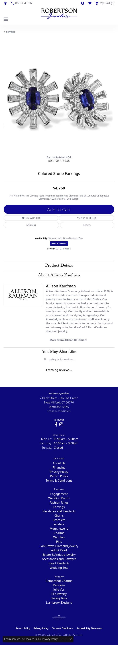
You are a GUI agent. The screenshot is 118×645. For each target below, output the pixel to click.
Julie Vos (59, 589)
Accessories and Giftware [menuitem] (59, 559)
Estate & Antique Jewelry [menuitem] (59, 555)
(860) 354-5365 (59, 161)
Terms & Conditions (59, 480)
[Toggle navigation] (6, 19)
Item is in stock (59, 243)
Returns (87, 225)
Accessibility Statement (89, 628)
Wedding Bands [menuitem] (59, 498)
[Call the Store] (59, 407)
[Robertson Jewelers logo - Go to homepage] (59, 13)
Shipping (31, 225)
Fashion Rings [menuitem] (59, 503)
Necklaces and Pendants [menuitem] (59, 511)
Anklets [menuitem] (59, 524)
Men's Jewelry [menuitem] (59, 529)
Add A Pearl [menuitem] (59, 550)
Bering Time (59, 598)
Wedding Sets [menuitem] (59, 568)
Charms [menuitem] (59, 533)
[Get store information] (59, 411)
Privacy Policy (59, 472)
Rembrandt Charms (59, 581)
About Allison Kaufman (59, 275)
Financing (59, 467)
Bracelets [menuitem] (59, 520)
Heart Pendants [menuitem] (59, 563)
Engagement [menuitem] (59, 494)
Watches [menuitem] (59, 537)
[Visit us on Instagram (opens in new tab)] (61, 424)
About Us (59, 463)
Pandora (59, 585)
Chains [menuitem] (59, 516)
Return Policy (59, 476)
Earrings (10, 31)
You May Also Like (59, 352)
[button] (82, 3)
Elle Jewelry (59, 594)
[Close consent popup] (71, 639)
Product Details (59, 266)
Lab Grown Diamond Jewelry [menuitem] (59, 546)
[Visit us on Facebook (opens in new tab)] (56, 424)
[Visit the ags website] (59, 617)
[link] (5, 3)
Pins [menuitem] (59, 542)
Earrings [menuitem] (59, 507)
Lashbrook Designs (59, 603)
